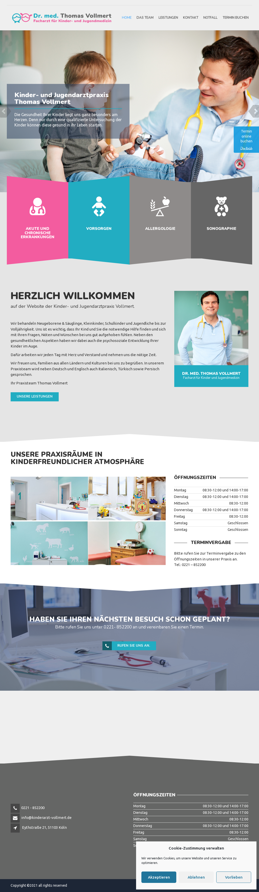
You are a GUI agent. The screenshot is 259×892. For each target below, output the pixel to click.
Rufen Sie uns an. (126, 645)
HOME (127, 17)
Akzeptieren (159, 877)
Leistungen (168, 17)
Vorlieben (234, 877)
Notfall (210, 17)
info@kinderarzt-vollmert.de (46, 817)
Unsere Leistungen (35, 396)
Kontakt (190, 17)
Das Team (145, 17)
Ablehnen (196, 877)
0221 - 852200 (33, 808)
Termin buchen (236, 17)
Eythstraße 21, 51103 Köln (44, 827)
